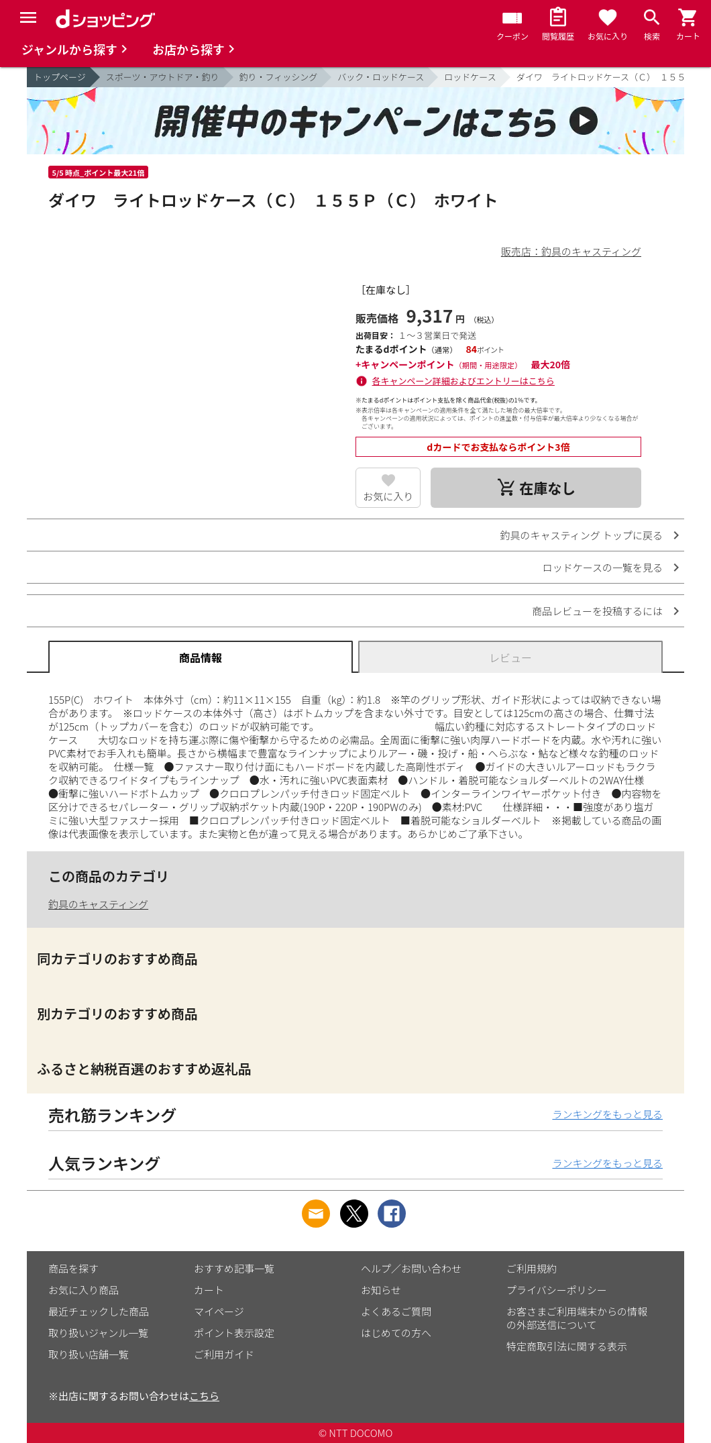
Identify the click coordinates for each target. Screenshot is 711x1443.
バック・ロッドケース (380, 76)
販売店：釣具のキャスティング (571, 251)
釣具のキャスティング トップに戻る (581, 535)
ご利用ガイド (224, 1354)
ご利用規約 (531, 1268)
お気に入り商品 (83, 1290)
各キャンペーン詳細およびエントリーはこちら (463, 380)
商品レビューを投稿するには (597, 611)
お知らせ (381, 1290)
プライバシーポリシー (556, 1290)
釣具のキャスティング (98, 904)
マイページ (219, 1311)
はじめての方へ (396, 1333)
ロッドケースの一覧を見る (603, 567)
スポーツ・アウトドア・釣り (162, 76)
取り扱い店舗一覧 (88, 1354)
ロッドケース (470, 76)
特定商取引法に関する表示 (566, 1346)
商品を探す (73, 1268)
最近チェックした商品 (98, 1311)
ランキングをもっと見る (607, 1114)
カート (209, 1290)
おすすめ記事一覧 (234, 1268)
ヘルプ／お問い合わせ (411, 1268)
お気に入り (388, 496)
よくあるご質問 (396, 1311)
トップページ (60, 76)
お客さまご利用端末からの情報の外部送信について (576, 1318)
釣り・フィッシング (278, 76)
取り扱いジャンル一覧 (98, 1333)
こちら (204, 1396)
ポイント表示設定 (234, 1333)
